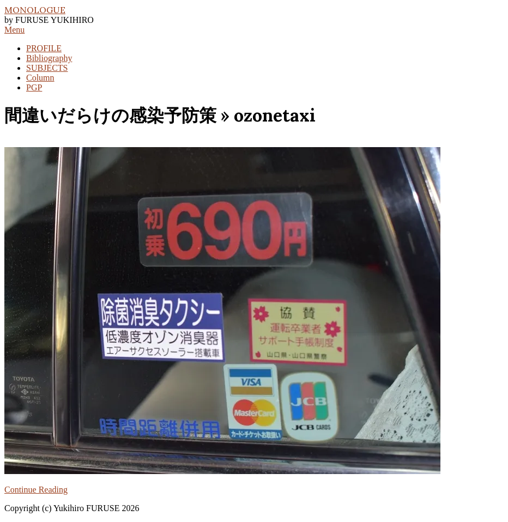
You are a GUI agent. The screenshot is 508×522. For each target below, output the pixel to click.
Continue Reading (36, 489)
